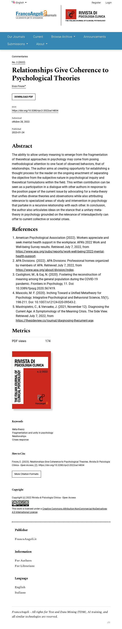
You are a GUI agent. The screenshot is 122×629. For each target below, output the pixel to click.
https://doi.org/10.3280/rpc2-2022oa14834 (35, 110)
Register (96, 2)
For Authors (23, 560)
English (21, 2)
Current (38, 37)
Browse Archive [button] (62, 37)
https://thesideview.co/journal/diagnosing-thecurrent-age (54, 320)
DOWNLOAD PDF (23, 96)
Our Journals (16, 37)
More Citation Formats (26, 474)
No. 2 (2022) (18, 62)
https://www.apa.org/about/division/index (45, 270)
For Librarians (24, 566)
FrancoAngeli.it (26, 539)
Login (109, 2)
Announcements (95, 37)
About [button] (40, 44)
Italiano (20, 592)
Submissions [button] (16, 44)
